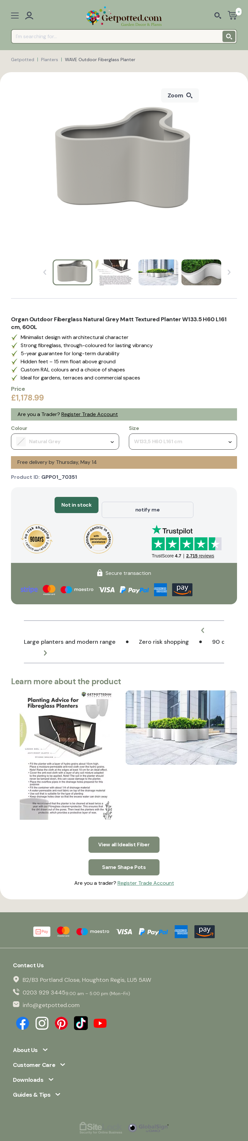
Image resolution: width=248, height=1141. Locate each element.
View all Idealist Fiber (124, 834)
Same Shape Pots (124, 852)
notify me (147, 504)
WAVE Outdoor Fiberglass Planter (100, 59)
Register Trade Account (89, 414)
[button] (208, 625)
